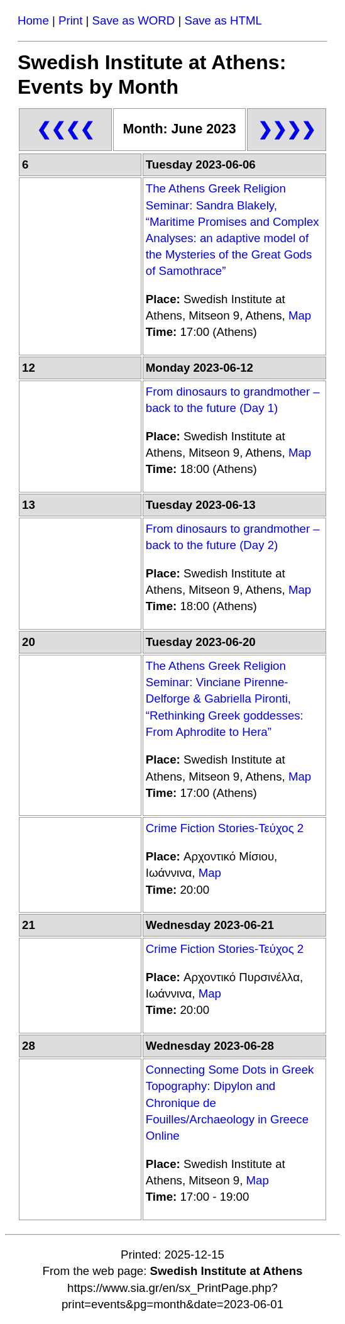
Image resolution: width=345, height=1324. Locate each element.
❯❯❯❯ (286, 129)
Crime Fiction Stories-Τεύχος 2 (225, 828)
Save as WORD (133, 20)
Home (33, 20)
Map (299, 315)
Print (70, 20)
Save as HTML (222, 20)
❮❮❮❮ (65, 129)
